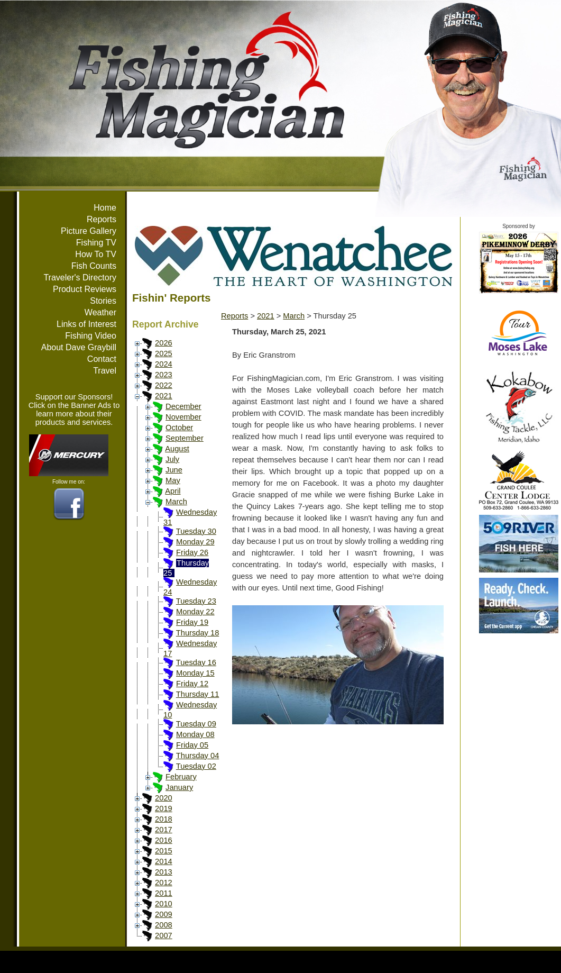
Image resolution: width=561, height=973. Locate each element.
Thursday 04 (197, 755)
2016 (163, 840)
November (183, 417)
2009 (163, 914)
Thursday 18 (197, 633)
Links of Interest (86, 324)
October (179, 427)
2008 (163, 925)
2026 (163, 343)
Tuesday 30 (196, 531)
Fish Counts (93, 265)
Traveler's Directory (79, 277)
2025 (163, 353)
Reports (101, 219)
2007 (163, 935)
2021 (163, 396)
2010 (163, 903)
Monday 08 (195, 734)
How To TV (95, 254)
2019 (163, 808)
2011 (163, 893)
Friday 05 (192, 745)
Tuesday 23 (196, 601)
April (172, 491)
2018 (163, 819)
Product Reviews (84, 289)
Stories (103, 300)
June (173, 470)
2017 (163, 829)
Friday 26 (192, 552)
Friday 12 (192, 683)
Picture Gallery (88, 230)
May (172, 480)
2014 (163, 861)
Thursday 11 (197, 694)
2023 (163, 374)
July (172, 459)
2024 (163, 364)
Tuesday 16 (196, 662)
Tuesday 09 (196, 724)
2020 (163, 798)
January (179, 787)
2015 (163, 851)
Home (105, 207)
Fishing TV (96, 242)
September (184, 438)
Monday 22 (195, 611)
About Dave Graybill (78, 347)
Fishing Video (90, 335)
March (176, 501)
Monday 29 (195, 542)
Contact (101, 358)
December (183, 406)
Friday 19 (192, 622)
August (177, 448)
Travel (104, 370)
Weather (100, 312)
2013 (163, 872)
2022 (163, 385)
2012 (163, 882)
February (181, 776)
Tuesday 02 (196, 766)
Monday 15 (195, 673)
